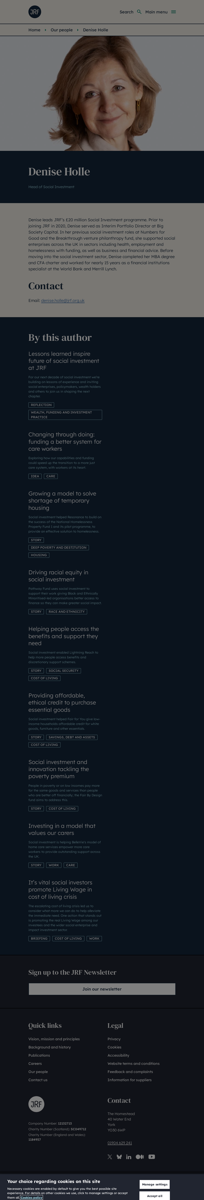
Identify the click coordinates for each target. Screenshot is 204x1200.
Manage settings (154, 1189)
